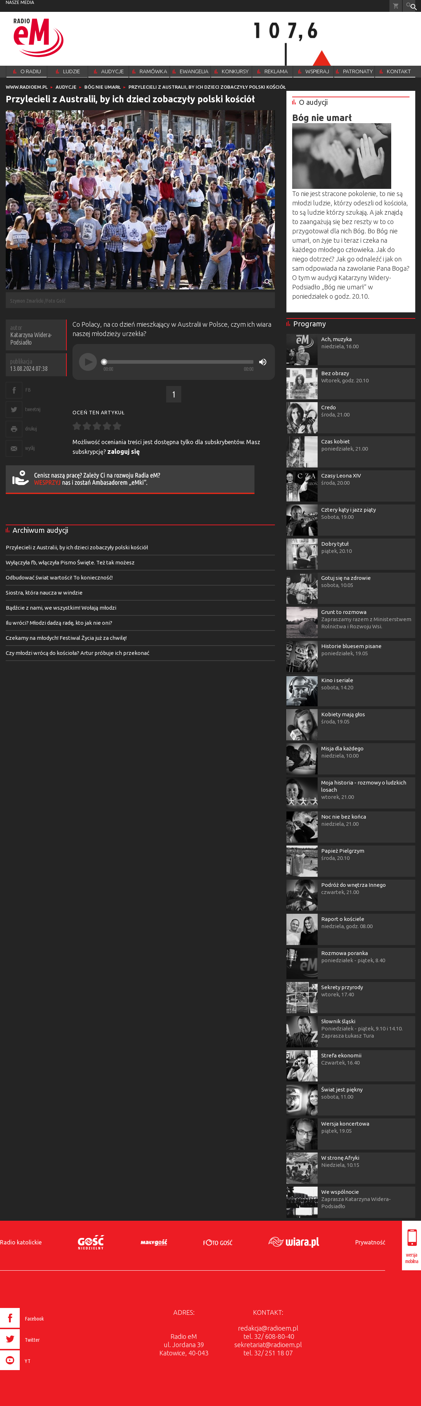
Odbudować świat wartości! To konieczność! (59, 577)
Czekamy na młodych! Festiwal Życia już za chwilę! (66, 638)
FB (28, 390)
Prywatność (370, 1242)
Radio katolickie (21, 1242)
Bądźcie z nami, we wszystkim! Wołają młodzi (61, 608)
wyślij (29, 448)
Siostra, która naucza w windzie (44, 593)
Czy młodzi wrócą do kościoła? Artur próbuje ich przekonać (77, 653)
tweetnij (32, 409)
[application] (173, 362)
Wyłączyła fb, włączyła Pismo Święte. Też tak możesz (70, 562)
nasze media (20, 2)
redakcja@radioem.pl (268, 1328)
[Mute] (262, 362)
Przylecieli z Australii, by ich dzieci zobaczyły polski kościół (77, 547)
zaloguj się (123, 451)
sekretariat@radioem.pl (268, 1344)
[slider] (178, 362)
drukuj (31, 428)
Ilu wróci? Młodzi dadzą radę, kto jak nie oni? (59, 623)
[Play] (88, 362)
